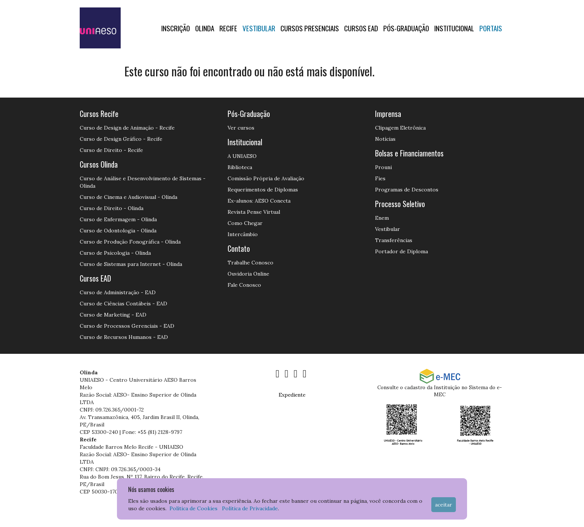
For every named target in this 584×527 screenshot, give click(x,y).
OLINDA (204, 28)
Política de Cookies (193, 508)
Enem (382, 218)
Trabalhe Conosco (250, 262)
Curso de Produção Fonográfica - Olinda (130, 241)
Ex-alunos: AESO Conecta (259, 200)
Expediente (292, 394)
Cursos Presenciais (309, 28)
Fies (380, 178)
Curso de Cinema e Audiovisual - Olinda (128, 197)
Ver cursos (241, 127)
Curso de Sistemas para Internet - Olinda (131, 264)
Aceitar (443, 504)
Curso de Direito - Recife (111, 150)
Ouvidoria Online (248, 273)
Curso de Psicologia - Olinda (115, 253)
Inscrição (175, 28)
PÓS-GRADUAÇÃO (406, 28)
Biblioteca (240, 167)
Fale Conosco (244, 285)
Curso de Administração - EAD (118, 292)
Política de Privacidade (250, 508)
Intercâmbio (243, 234)
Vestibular (258, 28)
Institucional (454, 28)
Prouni (383, 167)
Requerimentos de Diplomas (263, 189)
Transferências (393, 240)
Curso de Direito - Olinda (111, 208)
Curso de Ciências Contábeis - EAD (123, 303)
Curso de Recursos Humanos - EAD (124, 337)
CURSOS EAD (361, 28)
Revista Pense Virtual (254, 212)
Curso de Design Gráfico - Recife (121, 139)
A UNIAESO (242, 156)
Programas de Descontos (406, 189)
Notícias (385, 139)
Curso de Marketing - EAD (113, 314)
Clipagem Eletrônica (400, 127)
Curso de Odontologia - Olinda (118, 230)
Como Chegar (245, 223)
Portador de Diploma (401, 251)
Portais (490, 28)
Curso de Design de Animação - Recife (127, 127)
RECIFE (228, 28)
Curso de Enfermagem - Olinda (118, 219)
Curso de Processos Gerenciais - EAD (127, 326)
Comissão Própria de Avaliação (266, 178)
